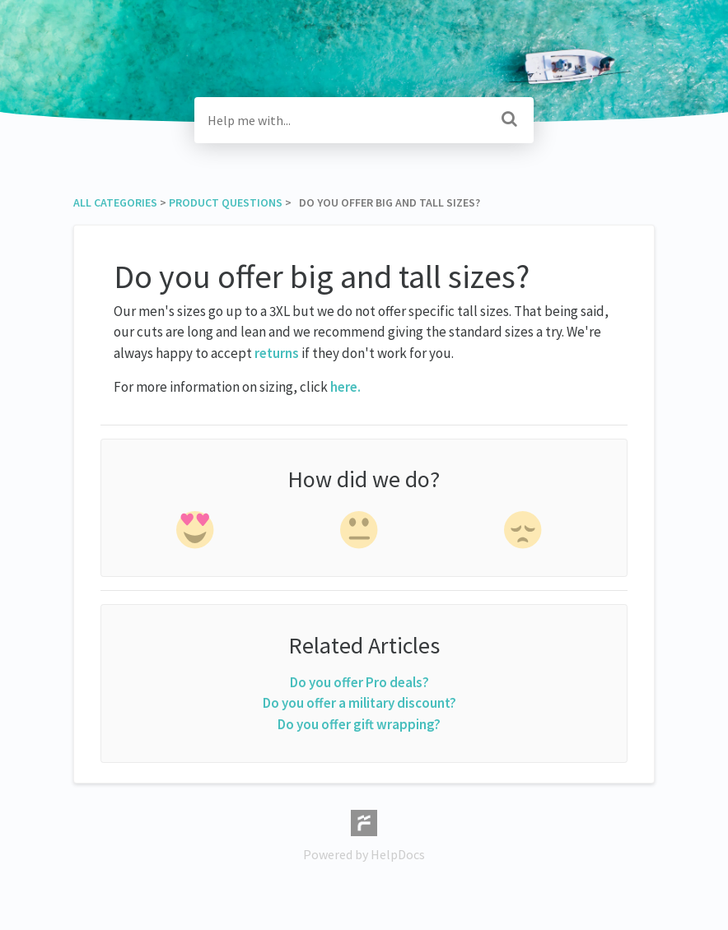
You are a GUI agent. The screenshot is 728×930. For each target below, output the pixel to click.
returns (277, 353)
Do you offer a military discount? (359, 703)
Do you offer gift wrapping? (359, 724)
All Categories (115, 202)
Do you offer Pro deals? (359, 682)
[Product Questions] (225, 202)
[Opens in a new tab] (364, 821)
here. (345, 387)
